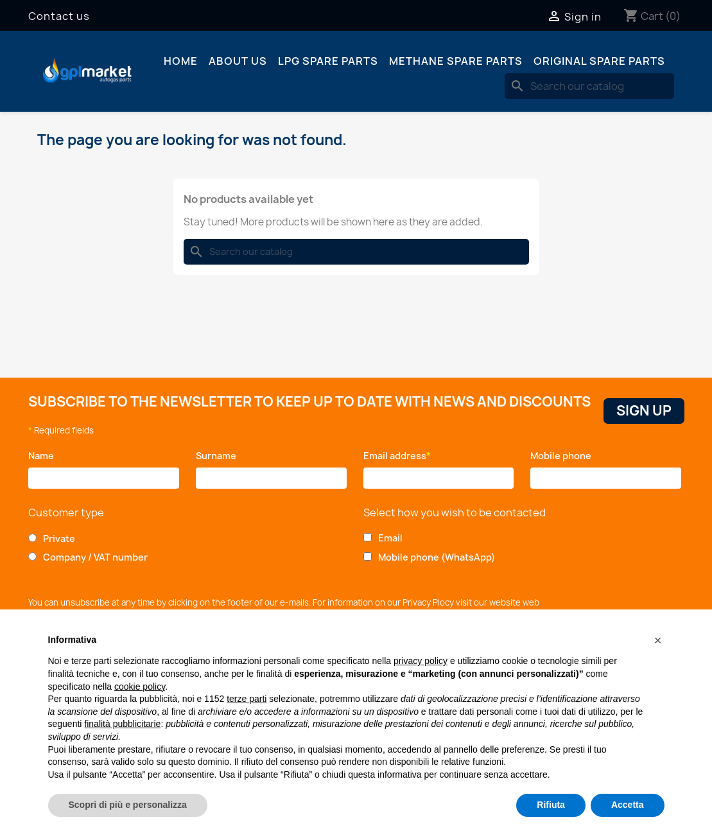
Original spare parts (599, 61)
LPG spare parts (328, 61)
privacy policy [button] (420, 661)
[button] (658, 640)
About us (238, 61)
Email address (397, 456)
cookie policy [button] (139, 686)
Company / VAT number (95, 557)
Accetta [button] (627, 805)
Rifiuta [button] (551, 805)
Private (59, 538)
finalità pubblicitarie (122, 724)
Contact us (59, 16)
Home (181, 61)
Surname (219, 456)
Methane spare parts (456, 61)
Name (43, 456)
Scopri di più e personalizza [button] (128, 805)
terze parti (246, 699)
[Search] (589, 86)
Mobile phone (563, 456)
